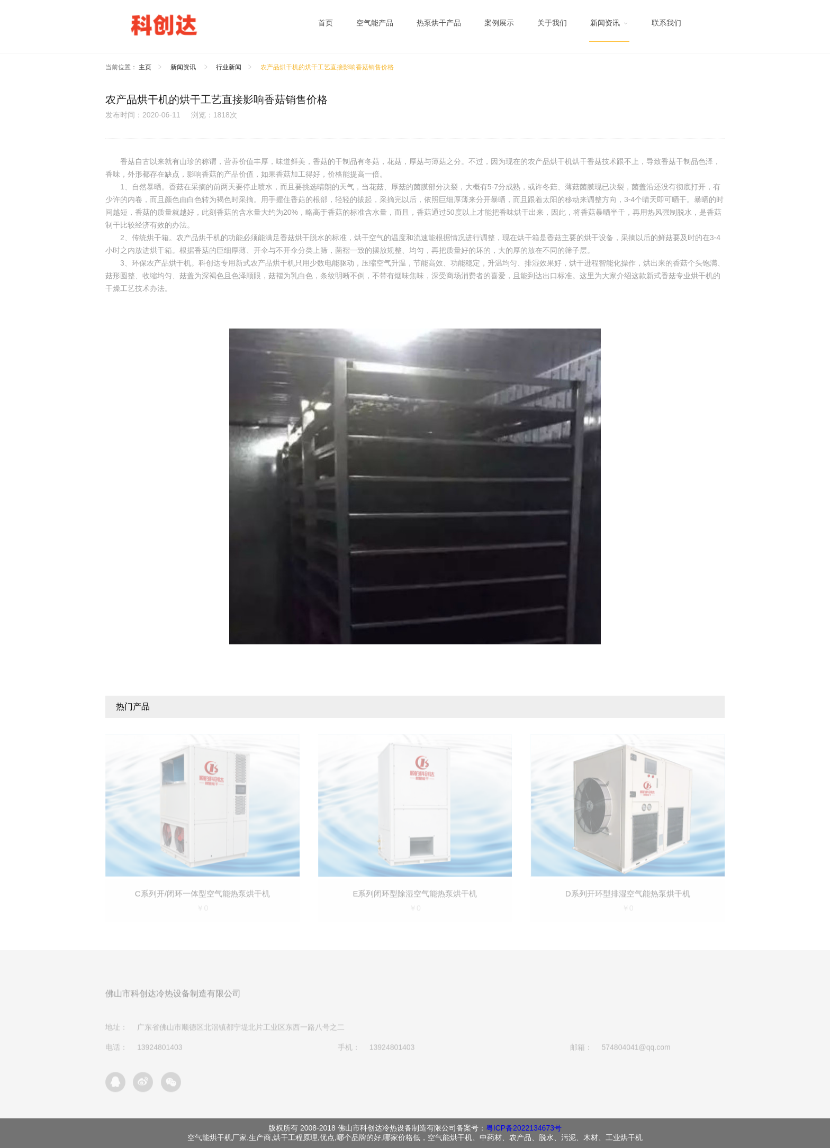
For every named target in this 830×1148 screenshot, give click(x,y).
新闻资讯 (183, 67)
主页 (145, 67)
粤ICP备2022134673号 (524, 1128)
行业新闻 (228, 67)
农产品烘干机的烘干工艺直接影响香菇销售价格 (327, 67)
